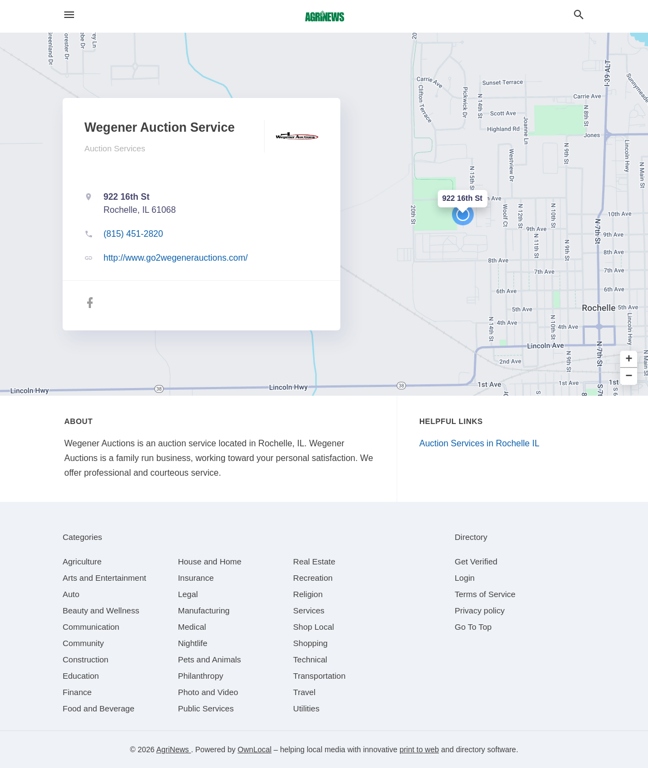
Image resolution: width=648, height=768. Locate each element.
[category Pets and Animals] (209, 659)
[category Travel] (304, 692)
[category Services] (309, 610)
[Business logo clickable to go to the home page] (324, 16)
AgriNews (173, 749)
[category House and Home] (210, 561)
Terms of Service (485, 594)
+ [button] (629, 359)
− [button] (629, 376)
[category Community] (83, 643)
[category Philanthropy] (200, 675)
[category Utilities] (306, 708)
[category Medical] (192, 626)
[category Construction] (85, 659)
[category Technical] (310, 659)
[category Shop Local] (313, 626)
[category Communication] (91, 626)
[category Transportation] (319, 675)
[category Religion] (307, 594)
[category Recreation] (313, 577)
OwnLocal (254, 749)
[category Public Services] (206, 708)
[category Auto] (71, 594)
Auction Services (114, 148)
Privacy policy (480, 610)
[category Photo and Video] (208, 692)
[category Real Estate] (314, 561)
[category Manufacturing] (204, 610)
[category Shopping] (310, 643)
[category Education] (81, 675)
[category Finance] (77, 692)
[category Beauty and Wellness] (101, 610)
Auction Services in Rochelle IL (479, 443)
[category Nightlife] (192, 643)
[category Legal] (188, 594)
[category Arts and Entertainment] (104, 577)
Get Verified (476, 561)
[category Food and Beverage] (99, 708)
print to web (419, 749)
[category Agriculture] (82, 561)
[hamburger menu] (69, 15)
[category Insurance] (196, 577)
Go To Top (473, 626)
